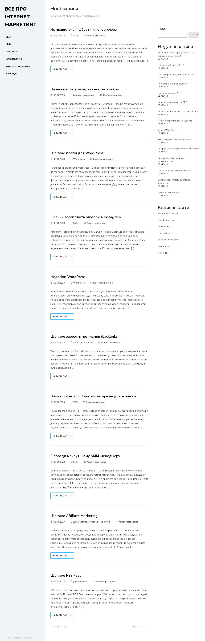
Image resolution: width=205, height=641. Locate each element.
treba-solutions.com (168, 239)
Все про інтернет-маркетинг (20, 17)
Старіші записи (59, 626)
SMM (8, 44)
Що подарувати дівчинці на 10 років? (177, 74)
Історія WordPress (167, 130)
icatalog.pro (164, 252)
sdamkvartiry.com (166, 220)
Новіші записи (140, 626)
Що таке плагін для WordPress (76, 153)
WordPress (12, 51)
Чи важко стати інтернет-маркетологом (84, 89)
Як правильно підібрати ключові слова (83, 29)
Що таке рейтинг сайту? (171, 65)
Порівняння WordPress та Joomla (175, 120)
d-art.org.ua (164, 246)
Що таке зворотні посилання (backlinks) (84, 336)
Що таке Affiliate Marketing (74, 515)
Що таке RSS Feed (66, 575)
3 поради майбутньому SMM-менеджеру (85, 456)
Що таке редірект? (168, 93)
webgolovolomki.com (168, 213)
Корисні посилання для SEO (172, 102)
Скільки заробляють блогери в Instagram (85, 217)
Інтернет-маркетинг (18, 66)
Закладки (11, 73)
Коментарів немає (94, 35)
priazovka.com (165, 233)
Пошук (161, 28)
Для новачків (14, 59)
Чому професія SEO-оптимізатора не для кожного (93, 396)
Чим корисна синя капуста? (172, 83)
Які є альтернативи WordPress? (174, 139)
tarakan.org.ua (165, 226)
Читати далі (62, 69)
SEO (8, 37)
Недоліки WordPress (67, 276)
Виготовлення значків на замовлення (178, 111)
